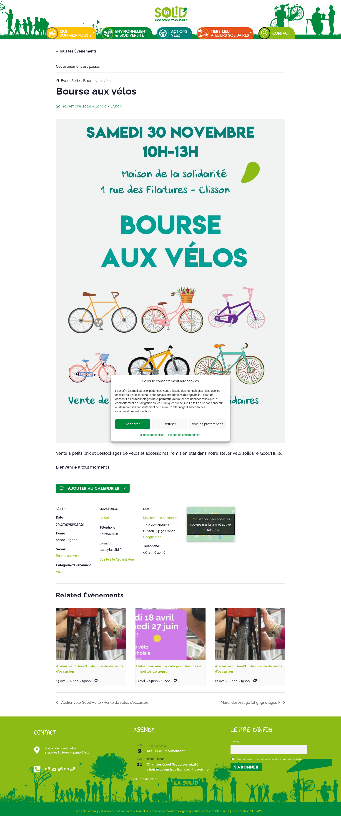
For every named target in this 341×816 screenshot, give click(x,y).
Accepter (132, 424)
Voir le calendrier (145, 779)
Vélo (59, 572)
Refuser (170, 424)
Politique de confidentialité (183, 435)
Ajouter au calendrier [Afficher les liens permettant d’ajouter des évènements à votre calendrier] (93, 488)
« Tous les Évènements (76, 51)
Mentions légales (178, 811)
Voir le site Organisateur (117, 559)
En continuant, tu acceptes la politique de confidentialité (266, 759)
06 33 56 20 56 (60, 768)
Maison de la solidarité (160, 518)
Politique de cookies (151, 435)
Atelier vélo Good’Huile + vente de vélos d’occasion (104, 702)
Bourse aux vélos (68, 556)
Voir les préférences (207, 424)
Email (235, 742)
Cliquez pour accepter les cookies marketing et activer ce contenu (211, 524)
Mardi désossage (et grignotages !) (251, 702)
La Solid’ (106, 518)
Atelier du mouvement (166, 751)
